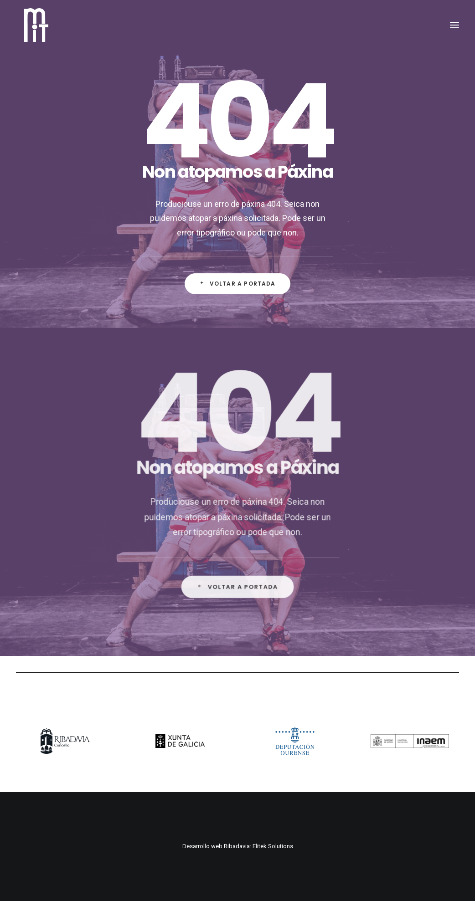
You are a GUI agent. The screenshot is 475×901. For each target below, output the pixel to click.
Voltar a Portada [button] (237, 283)
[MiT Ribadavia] (32, 31)
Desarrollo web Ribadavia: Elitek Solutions (237, 846)
